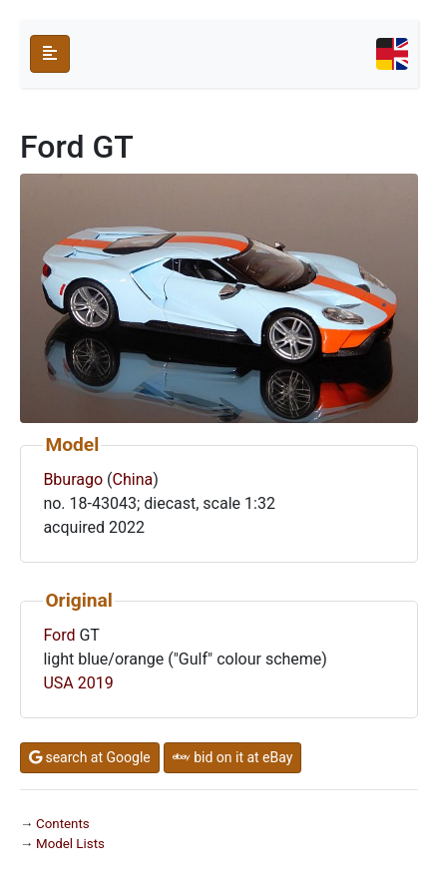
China (133, 479)
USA (58, 682)
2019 (96, 682)
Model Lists (70, 843)
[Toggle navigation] (392, 54)
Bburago (73, 479)
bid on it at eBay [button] (233, 757)
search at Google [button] (90, 757)
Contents (63, 823)
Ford (59, 635)
